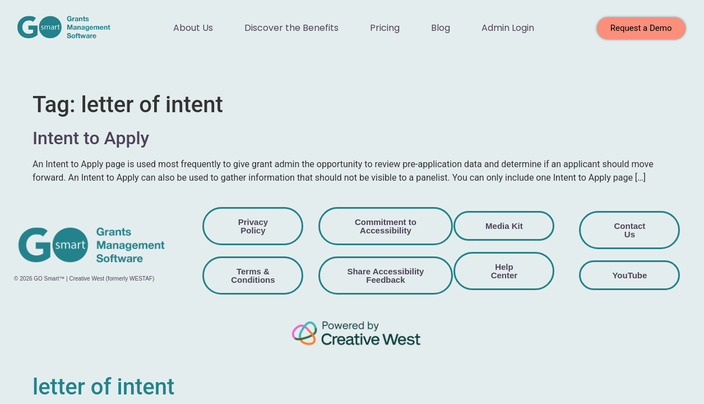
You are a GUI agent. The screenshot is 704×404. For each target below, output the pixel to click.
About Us (193, 27)
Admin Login (507, 27)
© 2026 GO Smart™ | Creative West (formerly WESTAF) (84, 279)
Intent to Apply (91, 138)
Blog (440, 27)
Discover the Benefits (291, 27)
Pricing (385, 27)
